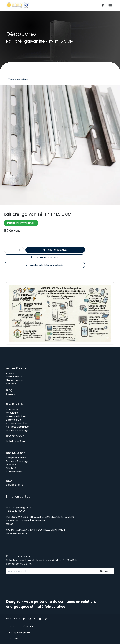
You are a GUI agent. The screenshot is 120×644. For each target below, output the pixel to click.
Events (11, 394)
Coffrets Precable (16, 423)
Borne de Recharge (17, 430)
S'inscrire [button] (105, 571)
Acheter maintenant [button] (44, 257)
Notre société (14, 376)
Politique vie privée (19, 632)
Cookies (13, 638)
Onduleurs (12, 412)
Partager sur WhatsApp (21, 223)
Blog (9, 390)
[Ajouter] (20, 250)
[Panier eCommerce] (103, 5)
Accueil (10, 373)
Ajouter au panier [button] (55, 249)
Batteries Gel (13, 419)
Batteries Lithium (16, 416)
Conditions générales (21, 626)
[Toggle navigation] (110, 5)
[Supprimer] (7, 250)
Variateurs (12, 409)
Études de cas (14, 380)
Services (11, 383)
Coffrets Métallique (17, 426)
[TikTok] (45, 618)
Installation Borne (16, 441)
